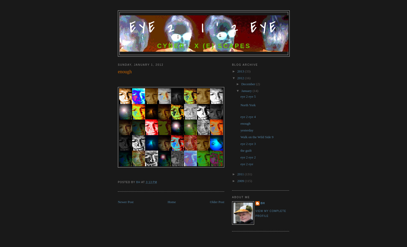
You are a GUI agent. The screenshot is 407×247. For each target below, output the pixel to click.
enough (245, 123)
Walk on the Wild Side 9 (256, 137)
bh (263, 203)
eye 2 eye (246, 164)
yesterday (246, 130)
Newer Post (125, 202)
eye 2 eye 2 (248, 157)
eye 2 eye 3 (248, 144)
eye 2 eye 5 (248, 96)
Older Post (217, 202)
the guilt (246, 150)
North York (248, 105)
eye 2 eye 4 (248, 117)
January (247, 91)
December (248, 84)
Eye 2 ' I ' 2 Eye (204, 27)
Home (172, 202)
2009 (241, 181)
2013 (241, 71)
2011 (241, 174)
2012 (241, 78)
